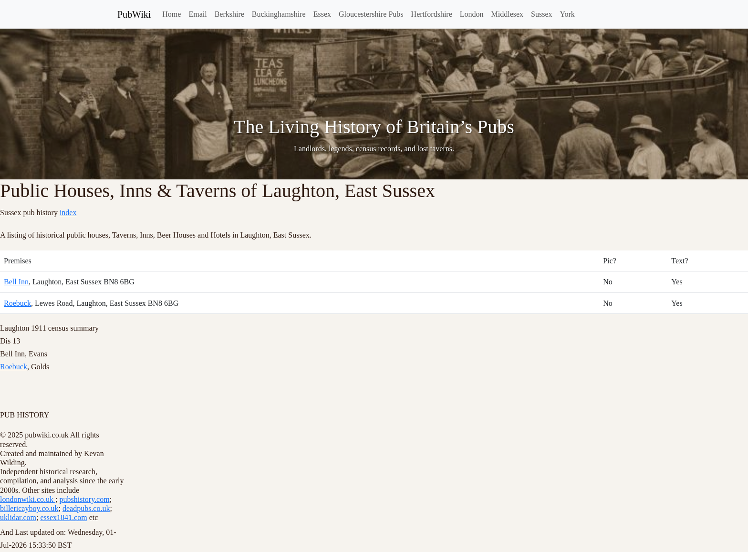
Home (171, 14)
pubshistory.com (84, 499)
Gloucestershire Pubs (371, 14)
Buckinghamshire (279, 14)
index (68, 212)
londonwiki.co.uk (27, 499)
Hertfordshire (431, 14)
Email (197, 14)
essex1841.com (63, 517)
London (472, 14)
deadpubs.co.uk (86, 508)
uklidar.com (18, 517)
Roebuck (17, 303)
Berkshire (229, 14)
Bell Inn (16, 282)
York (567, 14)
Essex (322, 14)
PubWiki (134, 14)
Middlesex (507, 14)
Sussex (541, 14)
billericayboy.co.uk (29, 508)
